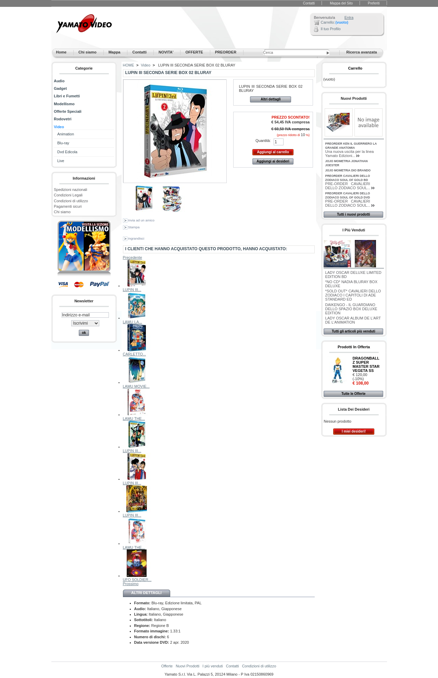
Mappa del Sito (341, 3)
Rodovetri (62, 119)
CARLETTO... (134, 354)
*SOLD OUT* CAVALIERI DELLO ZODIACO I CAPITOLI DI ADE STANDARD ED (353, 295)
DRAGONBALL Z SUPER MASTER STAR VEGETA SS (365, 364)
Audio (59, 81)
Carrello (355, 68)
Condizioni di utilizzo (71, 201)
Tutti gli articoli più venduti (353, 331)
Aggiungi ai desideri (272, 161)
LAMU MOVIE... (136, 386)
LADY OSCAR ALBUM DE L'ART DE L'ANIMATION (353, 320)
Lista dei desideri (354, 409)
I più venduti (353, 230)
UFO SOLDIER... (137, 580)
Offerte (167, 666)
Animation (65, 134)
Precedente (132, 257)
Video (59, 127)
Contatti (309, 3)
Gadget (60, 88)
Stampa (134, 227)
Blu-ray (63, 143)
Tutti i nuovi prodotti (353, 214)
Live (60, 161)
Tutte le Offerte (353, 394)
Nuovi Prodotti (354, 98)
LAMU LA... (132, 322)
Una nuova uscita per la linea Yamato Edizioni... (349, 153)
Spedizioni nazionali (70, 189)
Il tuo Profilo (331, 29)
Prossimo (131, 584)
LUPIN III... (132, 290)
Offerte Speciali (68, 111)
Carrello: (328, 22)
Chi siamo (62, 212)
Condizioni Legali (68, 195)
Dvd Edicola (67, 152)
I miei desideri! (354, 431)
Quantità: (263, 140)
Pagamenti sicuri (68, 206)
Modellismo (64, 104)
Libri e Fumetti (67, 96)
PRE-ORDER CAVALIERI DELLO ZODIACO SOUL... (347, 186)
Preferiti (373, 3)
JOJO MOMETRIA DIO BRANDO (348, 170)
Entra (349, 17)
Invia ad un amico (141, 220)
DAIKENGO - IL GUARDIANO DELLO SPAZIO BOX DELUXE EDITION (351, 309)
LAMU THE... (134, 418)
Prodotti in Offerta (354, 347)
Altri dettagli (270, 99)
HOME (128, 65)
